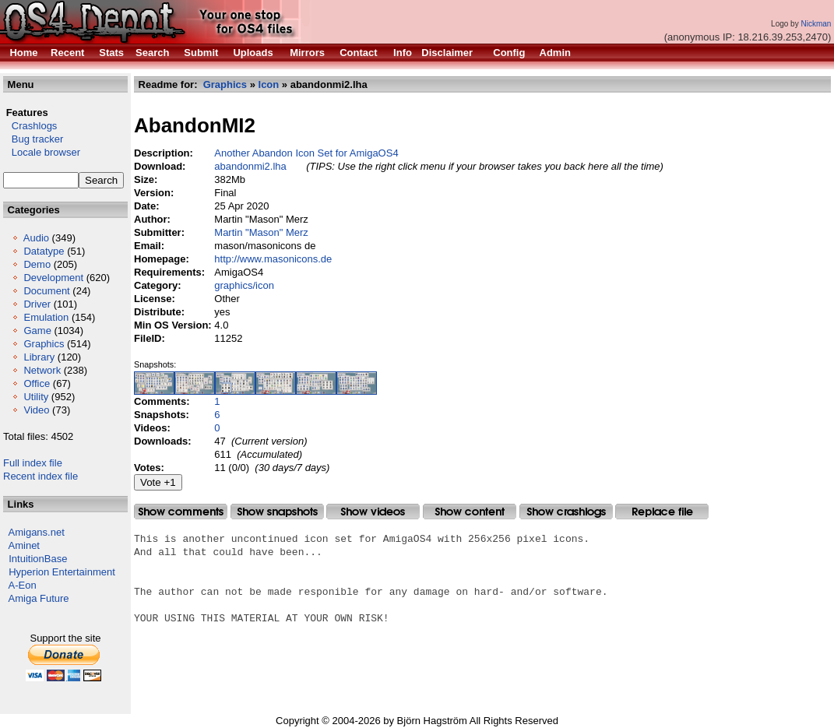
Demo (37, 264)
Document (46, 291)
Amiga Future (39, 598)
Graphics (43, 344)
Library (39, 357)
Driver (37, 304)
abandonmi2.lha (250, 166)
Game (37, 330)
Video (36, 410)
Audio (36, 238)
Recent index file (40, 476)
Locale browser (41, 152)
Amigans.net (37, 532)
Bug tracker (33, 139)
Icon (269, 84)
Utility (35, 397)
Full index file (32, 463)
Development (53, 277)
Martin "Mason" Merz (261, 232)
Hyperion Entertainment (62, 572)
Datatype (43, 251)
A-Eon (23, 585)
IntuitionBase (38, 558)
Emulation (46, 317)
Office (36, 383)
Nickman (816, 23)
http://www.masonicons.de (273, 259)
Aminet (24, 545)
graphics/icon (244, 285)
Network (42, 370)
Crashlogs (30, 126)
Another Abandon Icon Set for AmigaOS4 (306, 153)
